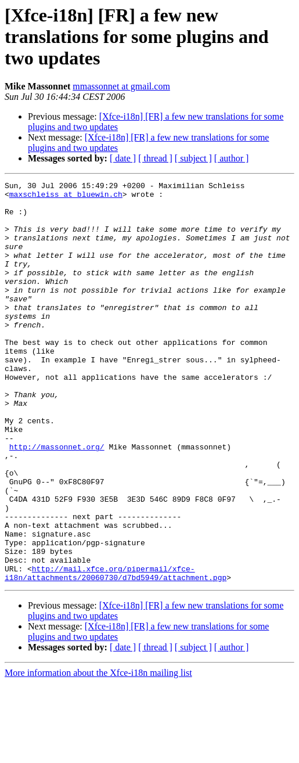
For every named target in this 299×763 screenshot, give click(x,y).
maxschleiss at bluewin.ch (66, 197)
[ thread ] (155, 158)
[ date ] (123, 158)
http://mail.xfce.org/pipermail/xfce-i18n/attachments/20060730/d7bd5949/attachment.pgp (115, 652)
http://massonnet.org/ (57, 500)
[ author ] (231, 158)
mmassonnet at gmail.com (121, 86)
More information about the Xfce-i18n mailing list (98, 753)
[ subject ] (193, 158)
